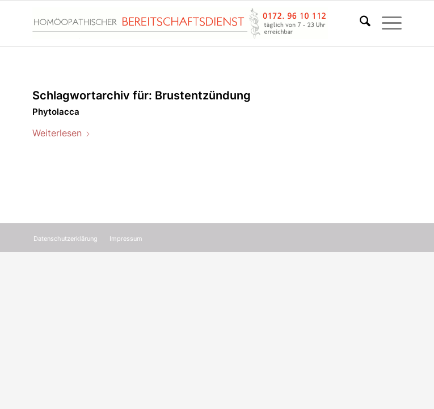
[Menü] (386, 23)
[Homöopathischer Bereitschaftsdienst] (179, 23)
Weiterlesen (61, 133)
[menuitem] (359, 23)
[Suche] (359, 23)
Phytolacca (55, 111)
